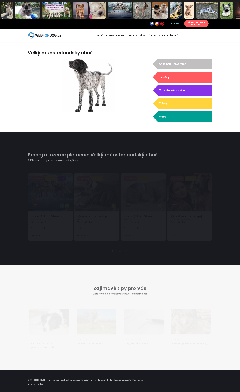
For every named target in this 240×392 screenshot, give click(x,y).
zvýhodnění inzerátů (121, 380)
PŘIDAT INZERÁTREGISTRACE (196, 23)
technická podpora (70, 380)
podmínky (104, 380)
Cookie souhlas (35, 383)
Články (163, 104)
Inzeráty (164, 77)
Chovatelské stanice (172, 90)
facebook (138, 380)
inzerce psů (53, 380)
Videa (162, 117)
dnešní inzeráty (90, 380)
